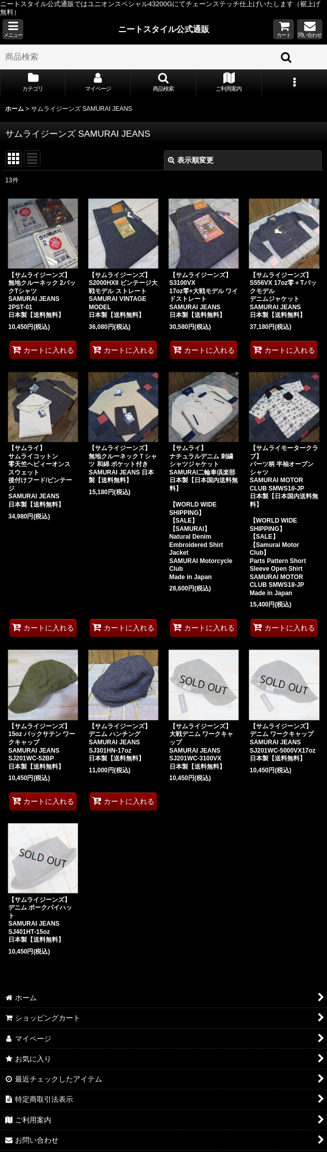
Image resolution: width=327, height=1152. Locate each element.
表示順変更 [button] (191, 160)
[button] (13, 29)
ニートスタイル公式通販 (163, 29)
